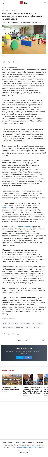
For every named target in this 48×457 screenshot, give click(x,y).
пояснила (6, 208)
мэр (34, 323)
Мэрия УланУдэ (8, 327)
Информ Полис (24, 2)
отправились (26, 227)
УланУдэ (28, 327)
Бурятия (36, 327)
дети (4, 323)
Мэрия (40, 323)
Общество (19, 327)
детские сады (13, 323)
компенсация (25, 323)
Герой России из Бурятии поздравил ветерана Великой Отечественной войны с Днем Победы (33, 390)
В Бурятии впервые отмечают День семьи (10, 388)
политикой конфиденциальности (30, 447)
